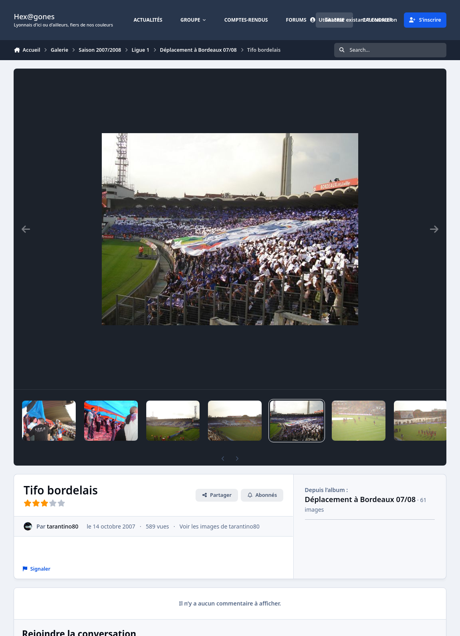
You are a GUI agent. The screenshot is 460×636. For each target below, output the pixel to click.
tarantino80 (63, 526)
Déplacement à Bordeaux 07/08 (360, 499)
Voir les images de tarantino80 (220, 526)
